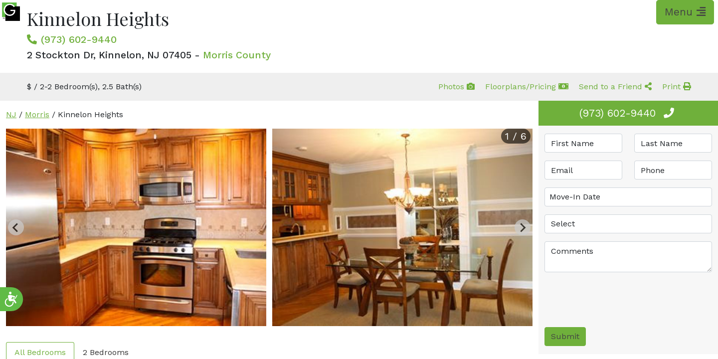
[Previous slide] (16, 227)
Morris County (237, 55)
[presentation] (620, 299)
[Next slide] (523, 227)
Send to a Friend (615, 86)
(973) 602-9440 (79, 39)
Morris (37, 114)
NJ (11, 114)
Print (676, 86)
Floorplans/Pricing (526, 86)
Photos (456, 86)
